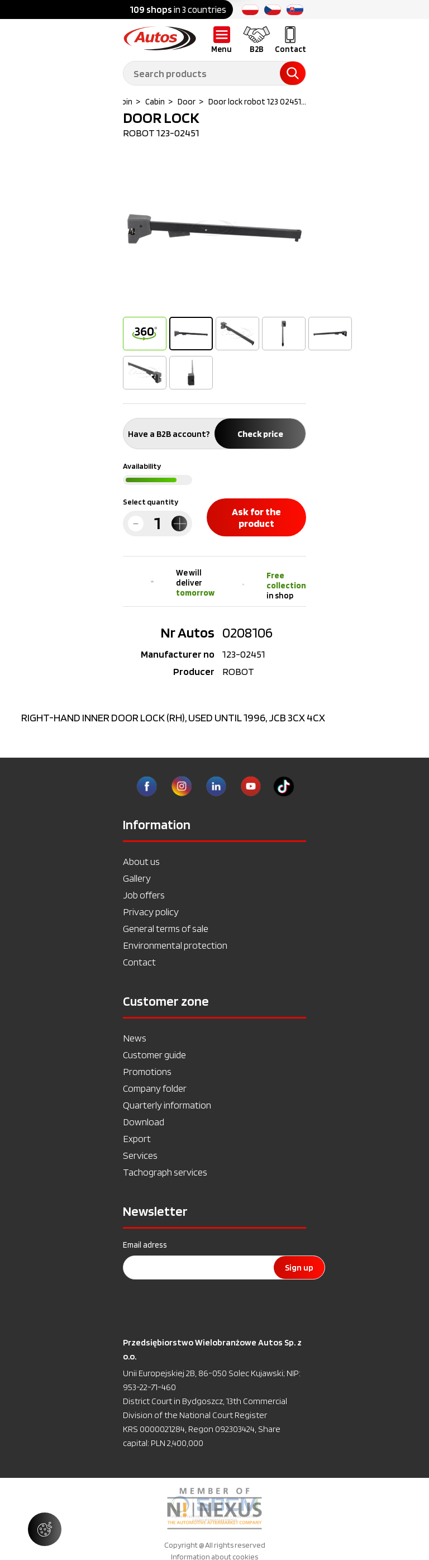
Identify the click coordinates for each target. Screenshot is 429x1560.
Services (140, 1155)
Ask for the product (256, 517)
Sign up (299, 1267)
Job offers (144, 895)
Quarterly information (167, 1105)
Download (143, 1122)
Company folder (155, 1088)
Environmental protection (175, 945)
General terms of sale (165, 928)
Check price (260, 434)
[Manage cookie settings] (44, 1529)
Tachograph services (165, 1172)
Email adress (145, 1245)
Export (137, 1138)
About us (141, 861)
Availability (142, 466)
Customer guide (154, 1054)
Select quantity (150, 501)
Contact (139, 962)
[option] (214, 228)
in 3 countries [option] (178, 9)
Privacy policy (151, 911)
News (134, 1038)
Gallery (137, 878)
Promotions (147, 1071)
